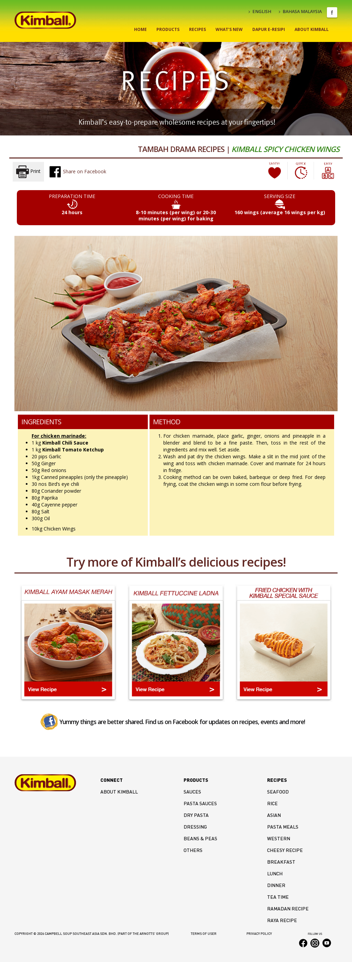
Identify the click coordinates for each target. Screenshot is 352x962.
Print (28, 171)
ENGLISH (260, 11)
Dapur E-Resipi (268, 29)
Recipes (197, 29)
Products (167, 29)
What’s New (229, 29)
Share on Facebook (77, 171)
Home (140, 29)
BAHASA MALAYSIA (300, 11)
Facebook (332, 12)
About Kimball (312, 29)
